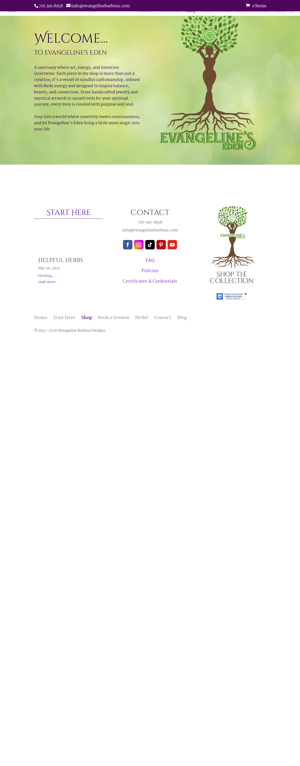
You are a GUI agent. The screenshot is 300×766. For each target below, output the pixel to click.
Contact (262, 12)
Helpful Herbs (60, 260)
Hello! (243, 12)
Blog (280, 12)
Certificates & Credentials (150, 281)
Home (147, 12)
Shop (191, 12)
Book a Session (216, 12)
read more (47, 282)
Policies (150, 270)
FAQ (150, 260)
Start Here (169, 12)
